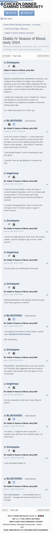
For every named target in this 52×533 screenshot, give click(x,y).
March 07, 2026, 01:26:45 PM (14, 458)
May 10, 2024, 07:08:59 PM (13, 326)
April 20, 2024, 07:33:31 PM (13, 231)
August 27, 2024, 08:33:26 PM (14, 426)
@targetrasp (14, 334)
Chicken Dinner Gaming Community (23, 5)
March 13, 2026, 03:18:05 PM (14, 489)
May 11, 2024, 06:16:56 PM (13, 360)
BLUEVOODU (14, 120)
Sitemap (39, 521)
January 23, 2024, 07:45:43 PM (14, 131)
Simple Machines (33, 519)
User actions (43, 56)
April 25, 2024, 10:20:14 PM (13, 263)
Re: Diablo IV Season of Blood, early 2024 (20, 128)
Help (10, 516)
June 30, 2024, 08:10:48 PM (13, 394)
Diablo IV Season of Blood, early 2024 (19, 70)
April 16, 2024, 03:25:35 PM (13, 184)
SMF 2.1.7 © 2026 (18, 519)
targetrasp (12, 173)
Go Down (6, 56)
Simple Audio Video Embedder (22, 521)
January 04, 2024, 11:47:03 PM (14, 73)
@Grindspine (25, 334)
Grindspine (13, 62)
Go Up (4, 510)
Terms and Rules (20, 516)
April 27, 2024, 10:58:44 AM (13, 294)
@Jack (26, 160)
